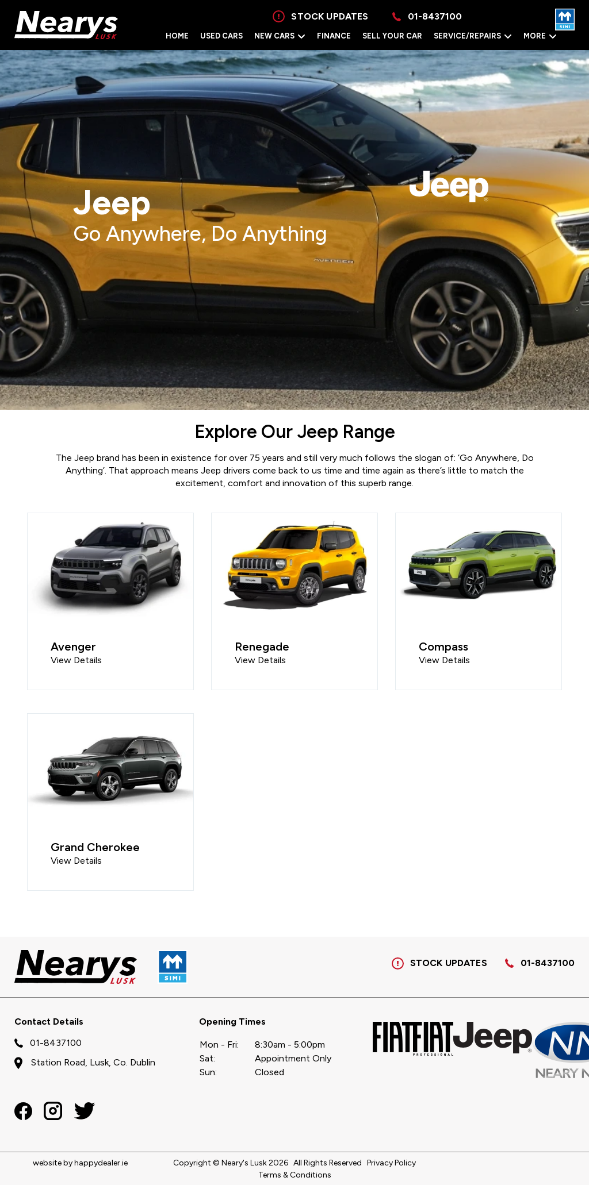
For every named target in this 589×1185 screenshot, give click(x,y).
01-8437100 (548, 962)
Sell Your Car (392, 36)
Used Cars (221, 36)
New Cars (279, 36)
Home (177, 36)
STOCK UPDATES (439, 963)
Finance (334, 36)
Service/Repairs (473, 36)
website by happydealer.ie (80, 1163)
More (540, 36)
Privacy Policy (391, 1163)
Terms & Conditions (294, 1175)
